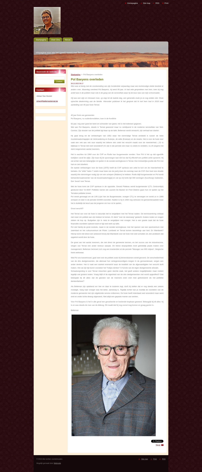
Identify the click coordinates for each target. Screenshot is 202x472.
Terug (158, 445)
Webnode (57, 463)
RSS (157, 3)
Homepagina (132, 3)
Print (166, 3)
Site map (146, 3)
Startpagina (75, 75)
